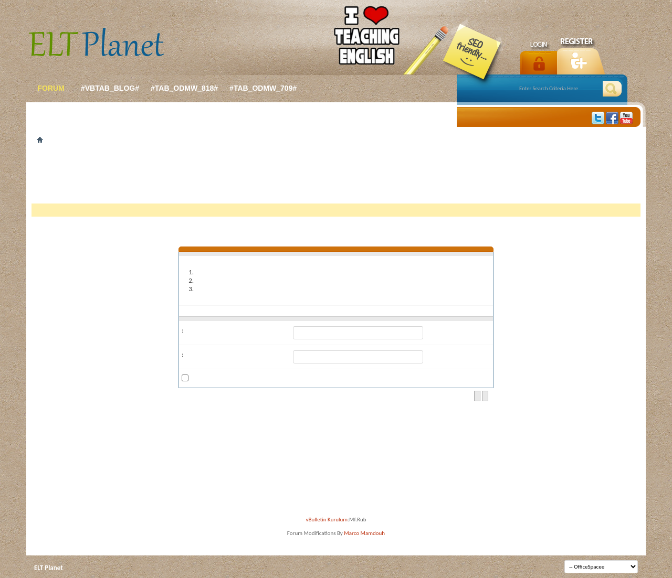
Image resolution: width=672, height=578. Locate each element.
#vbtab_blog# (110, 88)
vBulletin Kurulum (327, 519)
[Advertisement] (336, 177)
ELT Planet (48, 568)
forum (50, 88)
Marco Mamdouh (364, 533)
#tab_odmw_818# (184, 88)
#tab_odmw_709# (263, 88)
